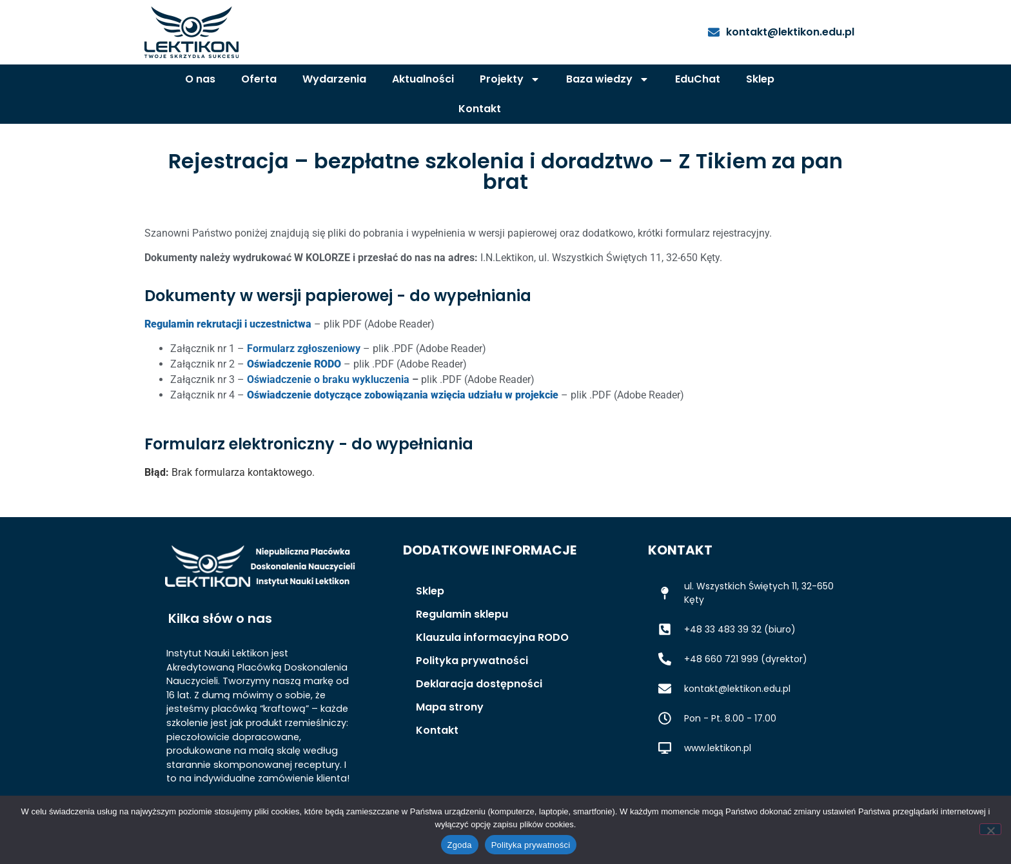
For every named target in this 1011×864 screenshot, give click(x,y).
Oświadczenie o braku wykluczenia (328, 379)
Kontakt (479, 108)
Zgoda (459, 845)
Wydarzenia (334, 79)
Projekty (510, 79)
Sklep (760, 79)
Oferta (259, 79)
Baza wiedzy (607, 79)
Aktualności (423, 79)
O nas (200, 79)
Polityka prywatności (472, 660)
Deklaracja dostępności (479, 683)
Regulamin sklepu (462, 614)
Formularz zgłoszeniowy (303, 348)
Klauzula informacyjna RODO (492, 637)
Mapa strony (450, 707)
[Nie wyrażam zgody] (990, 829)
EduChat (697, 79)
